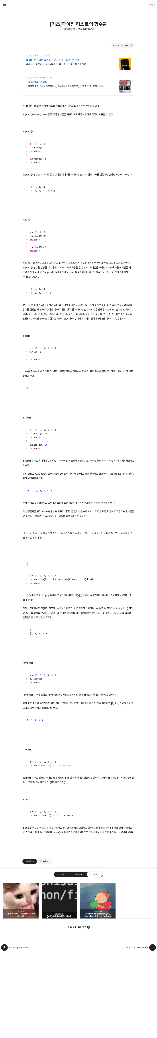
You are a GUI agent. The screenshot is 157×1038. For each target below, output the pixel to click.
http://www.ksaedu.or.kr (37, 77)
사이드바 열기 (4, 4)
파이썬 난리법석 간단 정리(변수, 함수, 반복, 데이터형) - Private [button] (98, 944)
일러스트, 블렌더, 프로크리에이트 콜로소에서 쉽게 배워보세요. (56, 64)
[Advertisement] (78, 869)
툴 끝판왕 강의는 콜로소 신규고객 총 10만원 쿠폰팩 (52, 60)
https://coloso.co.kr (35, 55)
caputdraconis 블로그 (4, 990)
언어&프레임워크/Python (87, 29)
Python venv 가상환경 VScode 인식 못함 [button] (21, 944)
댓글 (62, 917)
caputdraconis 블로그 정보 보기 (152, 4)
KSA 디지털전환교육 (36, 82)
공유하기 (78, 917)
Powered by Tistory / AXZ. (19, 990)
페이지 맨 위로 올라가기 (152, 990)
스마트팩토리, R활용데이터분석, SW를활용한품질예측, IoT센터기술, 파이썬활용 (65, 86)
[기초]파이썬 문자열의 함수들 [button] (59, 944)
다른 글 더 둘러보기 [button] (76, 970)
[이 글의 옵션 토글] (34, 904)
